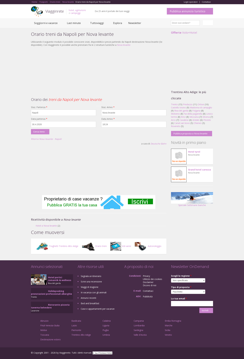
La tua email (179, 298)
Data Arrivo (108, 118)
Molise (43, 330)
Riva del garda (181, 110)
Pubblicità (147, 296)
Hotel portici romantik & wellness (59, 279)
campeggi (75, 13)
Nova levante (123, 44)
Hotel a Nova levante (46, 225)
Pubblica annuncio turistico (187, 11)
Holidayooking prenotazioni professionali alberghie (51, 292)
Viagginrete (54, 11)
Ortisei (201, 104)
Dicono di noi (149, 285)
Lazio (74, 325)
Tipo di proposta (181, 287)
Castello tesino (178, 107)
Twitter (204, 353)
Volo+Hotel (184, 32)
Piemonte (76, 330)
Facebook (189, 353)
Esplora (117, 23)
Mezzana (194, 116)
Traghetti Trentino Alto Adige (57, 246)
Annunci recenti (88, 297)
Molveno (175, 113)
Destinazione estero (50, 339)
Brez (183, 116)
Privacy (146, 275)
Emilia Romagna (173, 320)
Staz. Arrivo (108, 107)
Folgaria (196, 110)
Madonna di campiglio (201, 107)
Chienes (198, 123)
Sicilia (167, 330)
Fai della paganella (193, 113)
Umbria (106, 334)
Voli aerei (120, 246)
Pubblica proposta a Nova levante (190, 133)
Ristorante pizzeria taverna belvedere (50, 306)
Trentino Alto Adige (81, 334)
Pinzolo (207, 119)
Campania (139, 320)
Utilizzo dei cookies (152, 279)
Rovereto (175, 126)
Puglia (106, 330)
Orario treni (94, 246)
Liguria (106, 325)
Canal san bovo (182, 123)
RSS (211, 353)
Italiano (208, 23)
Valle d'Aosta (140, 334)
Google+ (196, 353)
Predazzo (187, 104)
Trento (174, 104)
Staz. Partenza (39, 107)
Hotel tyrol (194, 151)
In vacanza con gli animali (93, 292)
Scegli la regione (181, 275)
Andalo (195, 119)
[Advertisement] (98, 71)
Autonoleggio (148, 246)
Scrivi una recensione (91, 281)
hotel (71, 10)
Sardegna (138, 330)
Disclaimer (148, 282)
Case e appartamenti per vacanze (98, 308)
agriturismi (80, 10)
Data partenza (39, 118)
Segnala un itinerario (91, 276)
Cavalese (184, 119)
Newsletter (134, 23)
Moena (206, 116)
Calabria (107, 320)
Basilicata (76, 320)
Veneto (168, 334)
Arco (173, 119)
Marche (168, 325)
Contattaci (206, 2)
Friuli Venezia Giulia (49, 325)
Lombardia (139, 325)
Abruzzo (44, 320)
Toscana (44, 334)
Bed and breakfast (90, 303)
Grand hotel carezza (199, 169)
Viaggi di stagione (89, 287)
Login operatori (191, 2)
